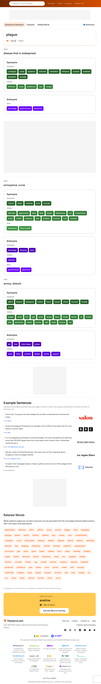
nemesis (53, 562)
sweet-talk (9, 573)
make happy (26, 344)
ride (46, 322)
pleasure (11, 260)
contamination (81, 535)
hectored (26, 557)
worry (10, 307)
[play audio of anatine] (41, 605)
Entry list (65, 621)
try (89, 573)
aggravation (24, 213)
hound (57, 302)
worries (31, 578)
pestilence (31, 87)
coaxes (61, 535)
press (47, 567)
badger (11, 317)
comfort (27, 354)
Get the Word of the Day (54, 610)
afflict (10, 302)
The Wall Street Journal (16, 447)
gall (33, 317)
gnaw (40, 317)
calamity (29, 203)
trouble (84, 302)
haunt (48, 302)
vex (70, 322)
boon (32, 250)
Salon (9, 421)
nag (35, 562)
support (56, 354)
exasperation (80, 213)
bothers (36, 535)
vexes (13, 578)
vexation (73, 218)
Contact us (84, 621)
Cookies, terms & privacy (86, 625)
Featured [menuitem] (51, 3)
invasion (76, 71)
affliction (11, 87)
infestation (54, 71)
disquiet (61, 540)
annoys (58, 530)
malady (82, 557)
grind (34, 551)
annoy (49, 530)
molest (88, 317)
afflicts (40, 530)
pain (37, 218)
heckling (76, 551)
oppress (74, 562)
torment (56, 218)
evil (70, 213)
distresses (90, 540)
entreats (56, 546)
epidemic (31, 71)
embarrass (36, 546)
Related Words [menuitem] (43, 25)
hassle (65, 317)
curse (22, 71)
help (16, 344)
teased (38, 573)
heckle (16, 557)
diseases (41, 540)
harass (49, 317)
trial (65, 218)
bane (34, 213)
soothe (46, 354)
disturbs (8, 546)
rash (40, 87)
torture (62, 322)
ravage (49, 87)
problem (46, 218)
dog (16, 546)
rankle (64, 567)
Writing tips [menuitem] (79, 3)
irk (81, 317)
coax (70, 535)
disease (51, 540)
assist (10, 354)
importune (46, 557)
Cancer (11, 203)
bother (49, 213)
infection (42, 71)
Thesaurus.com (5, 3)
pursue (38, 322)
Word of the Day (46, 596)
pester (29, 322)
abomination (10, 530)
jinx (63, 557)
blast (41, 213)
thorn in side (25, 228)
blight (20, 203)
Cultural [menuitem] (68, 3)
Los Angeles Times (14, 459)
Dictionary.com (96, 3)
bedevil (19, 302)
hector (74, 317)
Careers (75, 621)
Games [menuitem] (59, 3)
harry (57, 317)
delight (37, 354)
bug (53, 535)
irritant (19, 218)
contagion (12, 71)
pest (38, 203)
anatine (45, 600)
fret (26, 317)
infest (65, 302)
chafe (19, 317)
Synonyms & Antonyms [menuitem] (14, 25)
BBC (9, 433)
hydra (21, 87)
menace (8, 562)
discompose (29, 540)
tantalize (20, 573)
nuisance (28, 218)
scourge (23, 77)
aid (9, 344)
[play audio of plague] (7, 40)
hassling (87, 551)
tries (73, 573)
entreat (47, 546)
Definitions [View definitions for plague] (90, 25)
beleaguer (30, 302)
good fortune (25, 108)
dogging (25, 546)
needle (43, 562)
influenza (65, 71)
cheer (18, 354)
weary (22, 578)
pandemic (12, 77)
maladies (72, 557)
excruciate (9, 551)
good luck (38, 108)
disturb (70, 540)
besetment (12, 228)
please (37, 344)
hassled (51, 551)
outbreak (86, 71)
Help (94, 621)
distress (80, 540)
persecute (19, 322)
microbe (18, 562)
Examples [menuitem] (30, 25)
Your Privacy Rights (49, 678)
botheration (60, 213)
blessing (23, 250)
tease (54, 322)
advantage (12, 108)
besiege (8, 535)
